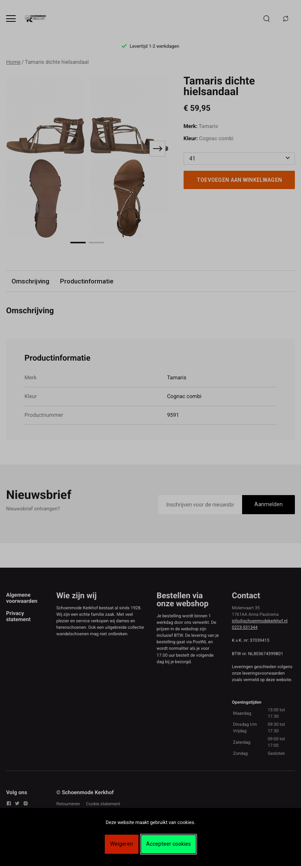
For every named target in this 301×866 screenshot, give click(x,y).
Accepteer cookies (168, 844)
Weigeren (121, 844)
